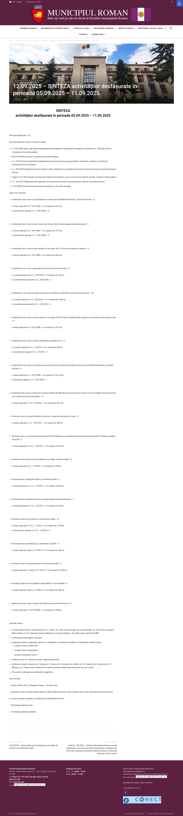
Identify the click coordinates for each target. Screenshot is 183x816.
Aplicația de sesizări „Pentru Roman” (138, 782)
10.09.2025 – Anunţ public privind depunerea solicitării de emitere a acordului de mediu (33, 746)
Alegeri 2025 (98, 34)
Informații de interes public (56, 28)
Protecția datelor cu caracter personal (160, 814)
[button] (179, 3)
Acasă (11, 40)
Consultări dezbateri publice (135, 814)
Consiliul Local (82, 28)
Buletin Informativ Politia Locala (27, 40)
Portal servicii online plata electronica (138, 768)
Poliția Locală (38, 80)
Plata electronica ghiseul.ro (134, 771)
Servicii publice (126, 28)
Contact (83, 34)
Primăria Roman (29, 28)
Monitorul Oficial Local (150, 28)
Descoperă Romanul (105, 28)
